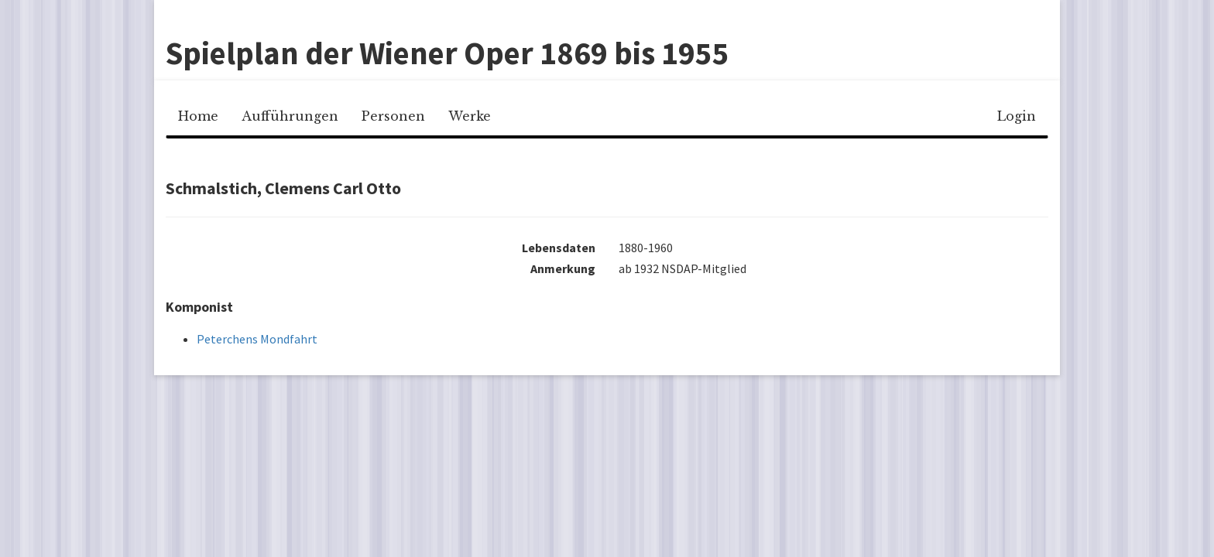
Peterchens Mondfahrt (257, 339)
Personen (393, 116)
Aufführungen (290, 116)
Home (198, 116)
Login (1016, 116)
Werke (469, 116)
